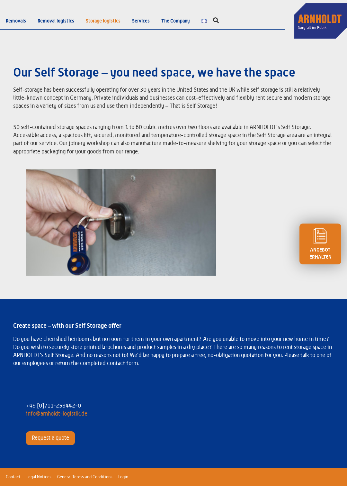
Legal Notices (38, 477)
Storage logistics (103, 20)
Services (141, 20)
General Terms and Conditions (84, 477)
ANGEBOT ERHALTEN (320, 244)
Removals (16, 20)
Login (123, 477)
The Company (175, 20)
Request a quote (50, 438)
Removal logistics (56, 20)
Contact (13, 477)
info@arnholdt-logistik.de (56, 414)
